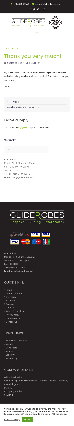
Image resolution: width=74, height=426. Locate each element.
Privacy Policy (12, 314)
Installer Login (12, 358)
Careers (10, 307)
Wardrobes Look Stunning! (20, 107)
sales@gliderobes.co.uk (47, 4)
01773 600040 (22, 4)
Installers (10, 344)
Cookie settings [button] (12, 419)
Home (9, 289)
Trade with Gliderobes (16, 340)
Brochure (10, 300)
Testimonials (14, 48)
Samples (10, 304)
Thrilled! (15, 101)
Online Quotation (14, 293)
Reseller (9, 351)
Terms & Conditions (16, 311)
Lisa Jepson (34, 63)
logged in (23, 127)
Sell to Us (10, 354)
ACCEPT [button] (27, 419)
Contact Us (11, 321)
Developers (11, 347)
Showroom (11, 297)
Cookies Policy (13, 318)
